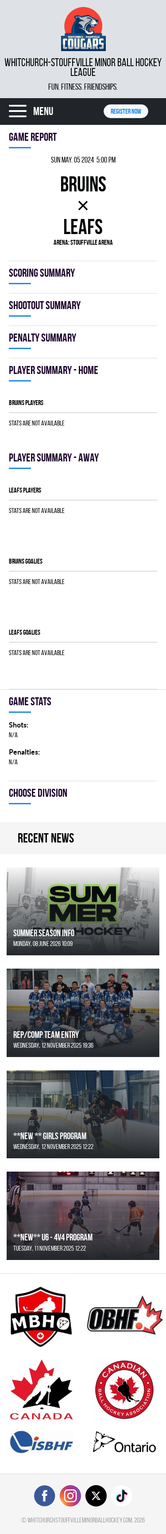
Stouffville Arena (91, 242)
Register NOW (126, 111)
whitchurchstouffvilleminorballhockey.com (79, 1520)
